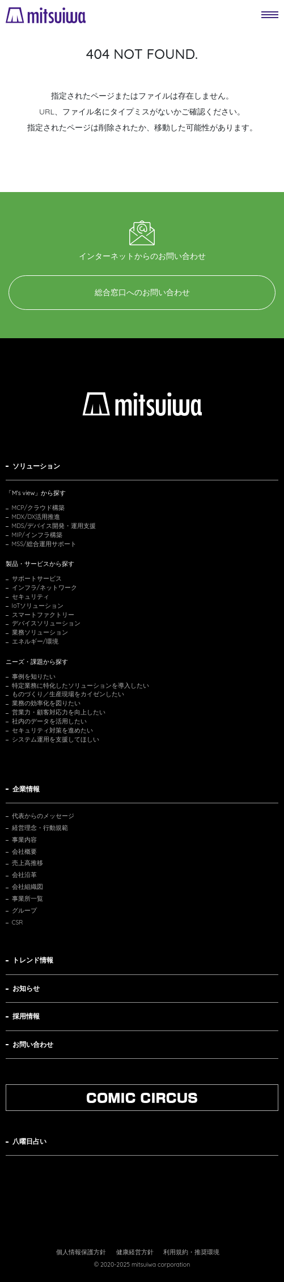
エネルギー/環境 (35, 641)
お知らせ (26, 988)
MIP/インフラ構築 (37, 535)
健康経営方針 (135, 1252)
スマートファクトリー (43, 615)
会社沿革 (24, 875)
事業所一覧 (27, 898)
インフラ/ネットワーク (45, 587)
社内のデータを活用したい (49, 721)
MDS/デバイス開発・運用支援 (54, 526)
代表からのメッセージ (43, 816)
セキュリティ (30, 596)
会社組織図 (27, 887)
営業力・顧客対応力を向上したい (58, 712)
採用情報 (26, 1016)
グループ (24, 910)
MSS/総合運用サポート (44, 544)
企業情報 (26, 789)
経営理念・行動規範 (40, 828)
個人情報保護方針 (81, 1252)
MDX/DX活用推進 (36, 517)
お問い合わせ (32, 1044)
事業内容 (24, 840)
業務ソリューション (40, 632)
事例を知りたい (34, 676)
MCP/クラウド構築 (38, 508)
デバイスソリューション (46, 623)
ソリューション (36, 466)
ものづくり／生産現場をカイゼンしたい (68, 694)
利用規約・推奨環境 (191, 1252)
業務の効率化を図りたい (46, 703)
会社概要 (24, 851)
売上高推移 (27, 863)
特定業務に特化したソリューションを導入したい (80, 685)
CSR (17, 922)
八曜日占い (29, 1141)
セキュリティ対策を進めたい (52, 730)
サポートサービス (37, 578)
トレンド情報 (32, 960)
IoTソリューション (38, 606)
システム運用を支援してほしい (55, 739)
